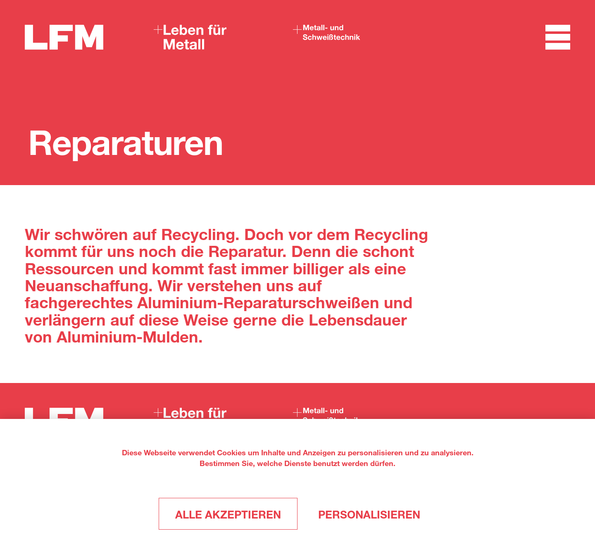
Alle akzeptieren (228, 514)
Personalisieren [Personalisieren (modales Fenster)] (369, 514)
